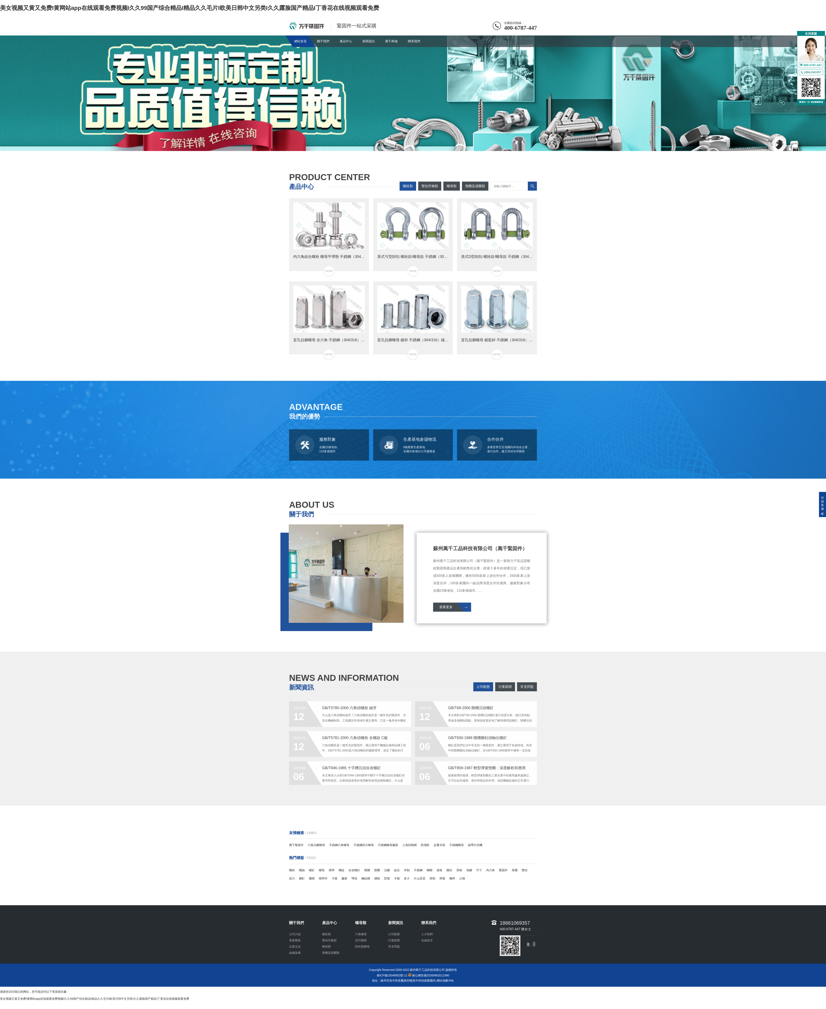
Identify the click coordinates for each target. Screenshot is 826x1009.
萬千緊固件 (296, 845)
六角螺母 (361, 962)
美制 (459, 870)
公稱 (462, 878)
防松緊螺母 (362, 975)
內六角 (490, 870)
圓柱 (449, 870)
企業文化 (295, 975)
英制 (432, 878)
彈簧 (442, 878)
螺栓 (292, 870)
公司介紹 (295, 962)
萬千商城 (391, 41)
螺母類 (452, 193)
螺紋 (341, 870)
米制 (407, 870)
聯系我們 (414, 41)
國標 (312, 878)
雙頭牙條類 (429, 193)
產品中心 (346, 41)
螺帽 (429, 870)
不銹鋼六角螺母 (339, 845)
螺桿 (452, 878)
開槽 (367, 870)
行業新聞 (505, 694)
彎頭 (354, 878)
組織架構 (295, 981)
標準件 (323, 878)
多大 (407, 878)
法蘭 (387, 870)
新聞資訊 (368, 41)
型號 (387, 878)
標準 (332, 870)
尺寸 (479, 870)
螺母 (322, 870)
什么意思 (419, 878)
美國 (514, 870)
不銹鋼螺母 (456, 845)
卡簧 (334, 878)
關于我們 (323, 41)
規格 (439, 870)
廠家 (344, 878)
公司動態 (483, 694)
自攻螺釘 (354, 870)
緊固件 (503, 870)
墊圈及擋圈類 (475, 193)
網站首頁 (300, 41)
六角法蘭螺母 (316, 845)
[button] (410, 147)
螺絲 (302, 870)
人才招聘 (427, 962)
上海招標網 (409, 845)
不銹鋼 (418, 870)
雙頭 (524, 870)
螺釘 (312, 870)
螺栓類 (408, 193)
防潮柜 (425, 845)
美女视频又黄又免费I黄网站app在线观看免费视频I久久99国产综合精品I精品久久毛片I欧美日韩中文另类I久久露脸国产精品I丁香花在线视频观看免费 (189, 8)
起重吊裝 (439, 845)
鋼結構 (365, 878)
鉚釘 (302, 878)
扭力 (292, 878)
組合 (397, 870)
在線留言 (427, 969)
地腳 (469, 870)
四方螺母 (361, 969)
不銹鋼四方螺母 (364, 845)
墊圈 (377, 870)
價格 (377, 878)
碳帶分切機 (475, 845)
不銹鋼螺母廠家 (388, 845)
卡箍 (397, 878)
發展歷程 (295, 969)
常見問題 (527, 694)
